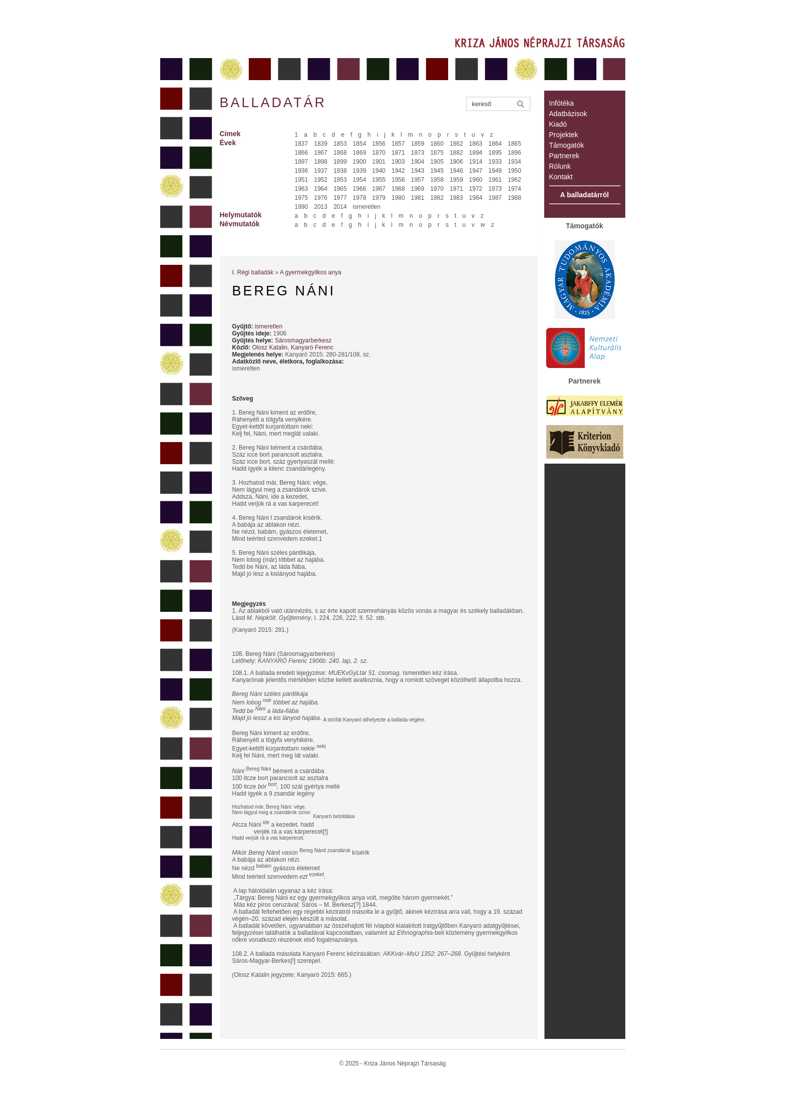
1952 (320, 179)
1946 (456, 170)
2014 (340, 206)
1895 (495, 152)
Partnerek (564, 156)
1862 (456, 143)
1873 (418, 152)
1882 (456, 152)
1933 (495, 161)
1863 (476, 143)
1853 (340, 143)
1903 (398, 161)
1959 (456, 179)
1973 (495, 188)
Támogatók (566, 145)
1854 (359, 143)
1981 (418, 197)
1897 (301, 161)
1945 (437, 170)
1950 (514, 170)
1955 (378, 179)
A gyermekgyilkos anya (310, 272)
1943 (418, 170)
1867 (320, 152)
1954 (359, 179)
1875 (437, 152)
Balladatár (273, 102)
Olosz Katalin (270, 347)
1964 (320, 188)
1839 (320, 143)
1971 (456, 188)
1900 (359, 161)
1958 (437, 179)
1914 (476, 161)
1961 (495, 179)
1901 (378, 161)
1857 (398, 143)
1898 (320, 161)
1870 (378, 152)
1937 (320, 170)
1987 (495, 197)
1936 (301, 170)
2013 (320, 206)
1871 (398, 152)
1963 (301, 188)
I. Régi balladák (253, 272)
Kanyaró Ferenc (312, 347)
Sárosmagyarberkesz (303, 340)
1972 (476, 188)
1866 (301, 152)
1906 (456, 161)
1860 (437, 143)
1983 (456, 197)
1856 (378, 143)
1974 (514, 188)
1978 (359, 197)
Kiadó (558, 124)
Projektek (563, 135)
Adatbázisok (568, 114)
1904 (418, 161)
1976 (320, 197)
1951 (301, 179)
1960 (476, 179)
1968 (398, 188)
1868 (340, 152)
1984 (476, 197)
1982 (437, 197)
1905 (437, 161)
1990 (301, 206)
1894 (476, 152)
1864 (495, 143)
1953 (340, 179)
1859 (418, 143)
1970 (437, 188)
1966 (359, 188)
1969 (418, 188)
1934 (514, 161)
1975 (301, 197)
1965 (340, 188)
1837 (301, 143)
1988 (514, 197)
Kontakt (561, 177)
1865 (514, 143)
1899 (340, 161)
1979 (378, 197)
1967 (378, 188)
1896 (514, 152)
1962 (514, 179)
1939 (359, 170)
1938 (340, 170)
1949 (495, 170)
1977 (340, 197)
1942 (398, 170)
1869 (359, 152)
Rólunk (560, 166)
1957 (418, 179)
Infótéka (561, 103)
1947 (476, 170)
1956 (398, 179)
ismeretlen (366, 206)
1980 (398, 197)
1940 (378, 170)
